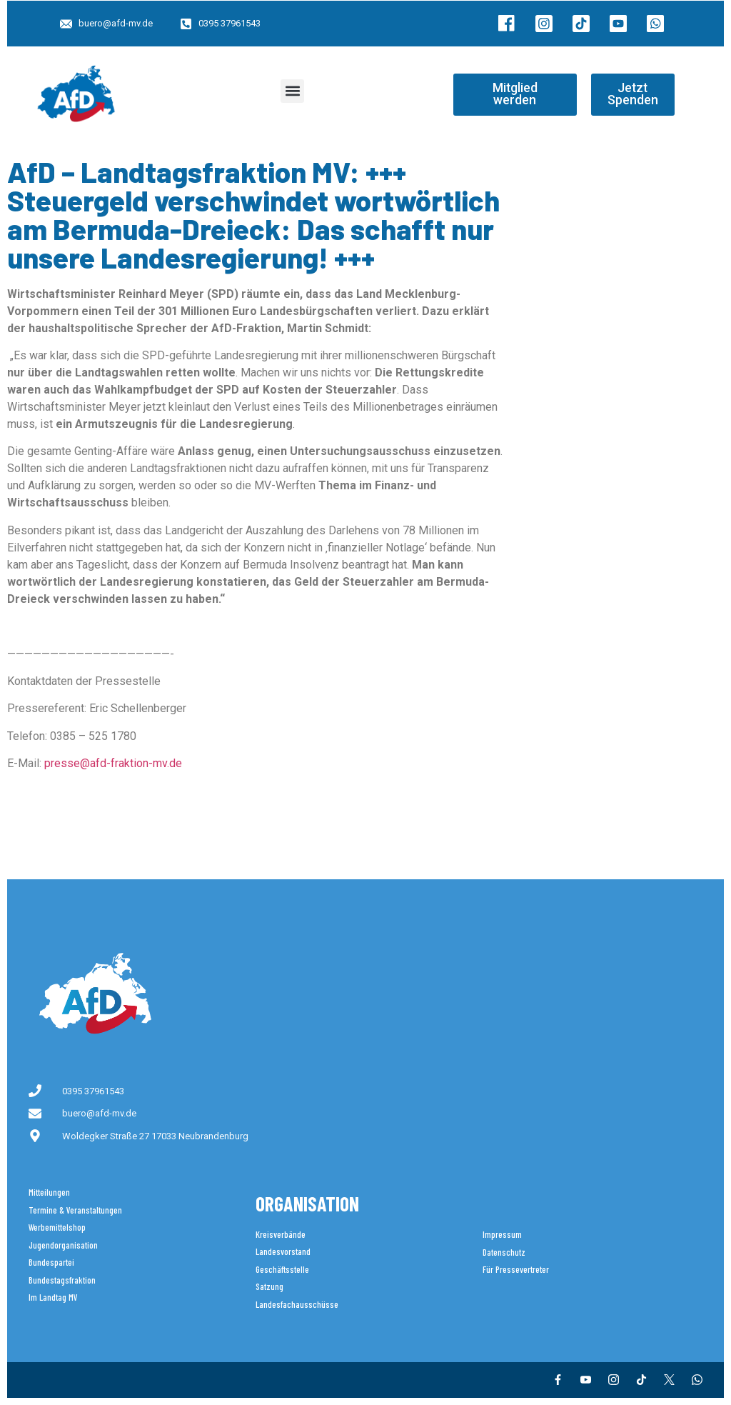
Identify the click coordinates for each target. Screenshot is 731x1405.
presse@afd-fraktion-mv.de (113, 763)
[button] (292, 91)
